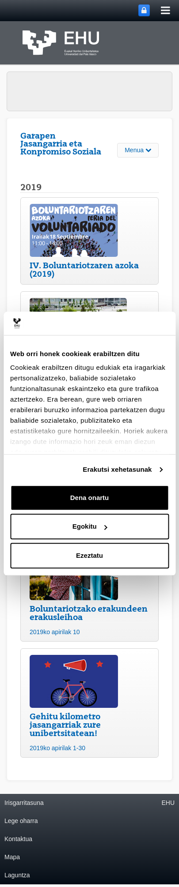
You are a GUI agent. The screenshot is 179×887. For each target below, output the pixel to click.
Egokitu (89, 526)
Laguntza (17, 875)
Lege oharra (21, 820)
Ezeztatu (89, 555)
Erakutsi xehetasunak (117, 469)
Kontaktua (18, 838)
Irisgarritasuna (24, 802)
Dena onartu (89, 497)
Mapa (12, 857)
